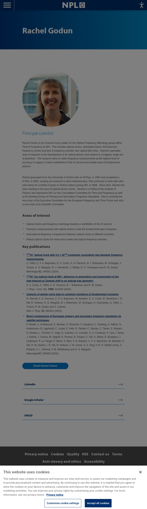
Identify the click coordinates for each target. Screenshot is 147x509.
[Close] (140, 475)
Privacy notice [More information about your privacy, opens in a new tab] (54, 497)
